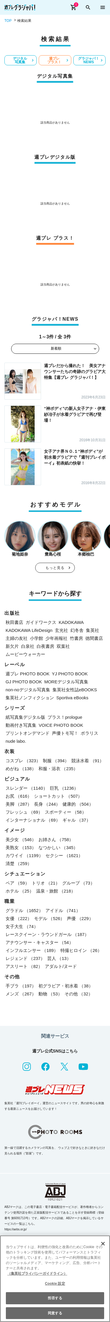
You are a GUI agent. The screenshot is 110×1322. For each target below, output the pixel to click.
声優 (80, 918)
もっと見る (55, 568)
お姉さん (55, 839)
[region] (55, 1278)
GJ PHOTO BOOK (24, 681)
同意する (55, 1313)
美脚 (19, 804)
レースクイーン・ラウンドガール (47, 934)
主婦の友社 (17, 638)
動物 (50, 993)
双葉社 (63, 646)
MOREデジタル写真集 (66, 681)
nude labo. (16, 741)
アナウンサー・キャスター (39, 942)
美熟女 (21, 847)
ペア (17, 882)
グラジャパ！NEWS (88, 60)
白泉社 (27, 646)
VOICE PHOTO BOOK (61, 725)
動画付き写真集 (21, 725)
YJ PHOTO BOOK (70, 673)
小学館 (36, 638)
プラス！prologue (65, 717)
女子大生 (22, 926)
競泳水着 (87, 760)
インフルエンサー (32, 950)
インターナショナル (33, 820)
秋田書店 (14, 622)
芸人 (59, 958)
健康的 (77, 804)
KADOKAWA (71, 622)
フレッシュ (24, 812)
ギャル (76, 820)
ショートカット (58, 796)
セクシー (64, 855)
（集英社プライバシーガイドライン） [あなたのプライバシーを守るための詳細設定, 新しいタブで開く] (37, 1273)
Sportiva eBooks (72, 697)
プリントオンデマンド (28, 733)
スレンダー (27, 788)
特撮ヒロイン (81, 950)
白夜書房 (45, 646)
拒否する (55, 1298)
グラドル (24, 910)
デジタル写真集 (20, 60)
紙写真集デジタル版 (25, 717)
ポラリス (89, 733)
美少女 (21, 839)
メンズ (21, 993)
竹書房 (76, 638)
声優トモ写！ (65, 733)
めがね (21, 768)
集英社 (92, 630)
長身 (47, 804)
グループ (78, 882)
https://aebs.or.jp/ (15, 1229)
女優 (19, 918)
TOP (7, 21)
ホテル (20, 890)
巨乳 (64, 788)
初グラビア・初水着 (65, 985)
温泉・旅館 (55, 890)
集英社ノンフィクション (30, 697)
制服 (56, 760)
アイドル (62, 910)
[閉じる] (103, 1243)
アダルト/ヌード (61, 966)
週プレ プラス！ (54, 60)
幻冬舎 (77, 630)
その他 (79, 993)
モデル (49, 918)
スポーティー (65, 812)
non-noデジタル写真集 (28, 689)
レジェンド (25, 958)
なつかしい (58, 847)
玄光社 (61, 630)
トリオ (46, 882)
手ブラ (21, 985)
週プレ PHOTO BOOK (28, 673)
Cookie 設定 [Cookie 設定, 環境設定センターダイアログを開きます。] (55, 1284)
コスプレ (23, 760)
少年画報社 (56, 638)
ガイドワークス (41, 622)
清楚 (19, 863)
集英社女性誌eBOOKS (75, 689)
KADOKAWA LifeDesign (29, 630)
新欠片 (12, 646)
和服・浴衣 (58, 768)
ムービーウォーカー (25, 654)
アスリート (24, 966)
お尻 (19, 796)
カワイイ (24, 855)
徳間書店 (94, 638)
